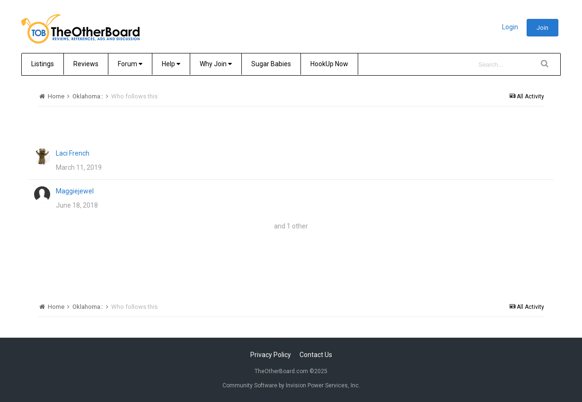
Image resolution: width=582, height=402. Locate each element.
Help (171, 64)
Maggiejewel (75, 191)
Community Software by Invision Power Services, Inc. (291, 385)
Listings (42, 64)
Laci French (72, 153)
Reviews (85, 64)
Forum (130, 64)
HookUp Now (329, 64)
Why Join (216, 64)
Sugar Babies (271, 64)
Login (510, 27)
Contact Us (316, 354)
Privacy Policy (270, 354)
